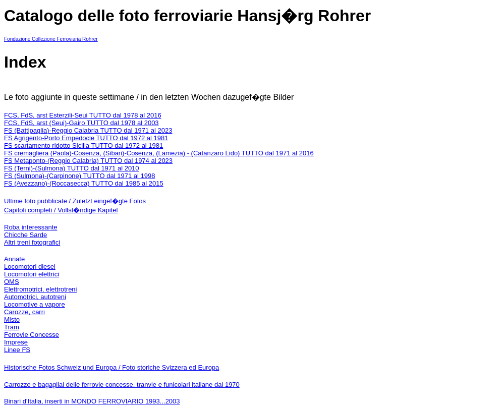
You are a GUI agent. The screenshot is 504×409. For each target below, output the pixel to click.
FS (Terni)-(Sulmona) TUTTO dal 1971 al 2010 (71, 168)
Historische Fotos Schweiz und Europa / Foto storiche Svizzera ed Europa (111, 367)
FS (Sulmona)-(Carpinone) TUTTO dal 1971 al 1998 (79, 176)
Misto (12, 319)
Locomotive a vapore (34, 304)
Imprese (16, 342)
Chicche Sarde (25, 235)
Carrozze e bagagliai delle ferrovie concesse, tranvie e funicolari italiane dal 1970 (122, 384)
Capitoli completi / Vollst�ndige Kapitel (61, 210)
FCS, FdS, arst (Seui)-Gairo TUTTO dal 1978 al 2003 (81, 123)
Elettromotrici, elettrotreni (40, 289)
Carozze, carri (24, 312)
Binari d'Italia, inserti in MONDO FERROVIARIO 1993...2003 (92, 401)
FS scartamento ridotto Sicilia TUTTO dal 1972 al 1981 (83, 145)
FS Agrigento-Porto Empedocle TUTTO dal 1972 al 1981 (86, 138)
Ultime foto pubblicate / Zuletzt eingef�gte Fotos (75, 201)
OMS (11, 281)
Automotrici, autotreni (35, 297)
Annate (14, 259)
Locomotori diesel (29, 266)
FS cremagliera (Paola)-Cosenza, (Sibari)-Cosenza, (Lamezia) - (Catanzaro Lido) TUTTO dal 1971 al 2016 (159, 153)
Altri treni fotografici (32, 242)
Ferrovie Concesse (31, 334)
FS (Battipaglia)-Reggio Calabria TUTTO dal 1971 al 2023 (88, 130)
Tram (11, 327)
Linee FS (17, 350)
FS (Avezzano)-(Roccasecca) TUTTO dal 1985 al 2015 (83, 183)
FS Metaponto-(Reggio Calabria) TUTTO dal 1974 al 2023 (88, 160)
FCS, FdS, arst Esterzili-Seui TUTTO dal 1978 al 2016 (82, 115)
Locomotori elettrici (31, 274)
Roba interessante (31, 227)
